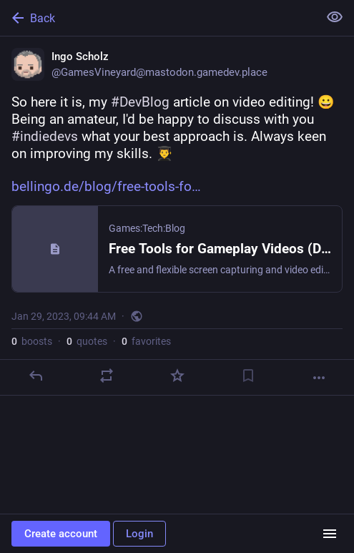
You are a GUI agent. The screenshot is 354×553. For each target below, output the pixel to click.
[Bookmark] (248, 375)
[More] (319, 377)
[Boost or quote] (106, 375)
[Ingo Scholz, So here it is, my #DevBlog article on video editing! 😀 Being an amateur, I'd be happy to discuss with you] (177, 216)
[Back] (157, 18)
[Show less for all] (334, 17)
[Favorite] (177, 375)
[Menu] (330, 533)
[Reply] (35, 375)
